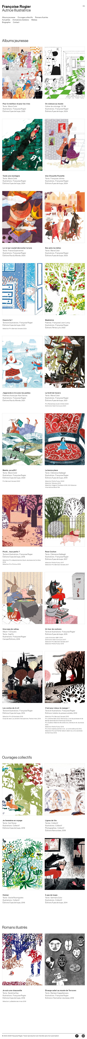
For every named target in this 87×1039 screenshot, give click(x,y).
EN (84, 6)
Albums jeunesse (8, 17)
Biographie (6, 22)
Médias (34, 20)
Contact (16, 22)
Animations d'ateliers (21, 20)
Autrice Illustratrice (16, 8)
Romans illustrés (41, 17)
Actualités (6, 20)
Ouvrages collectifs (25, 17)
